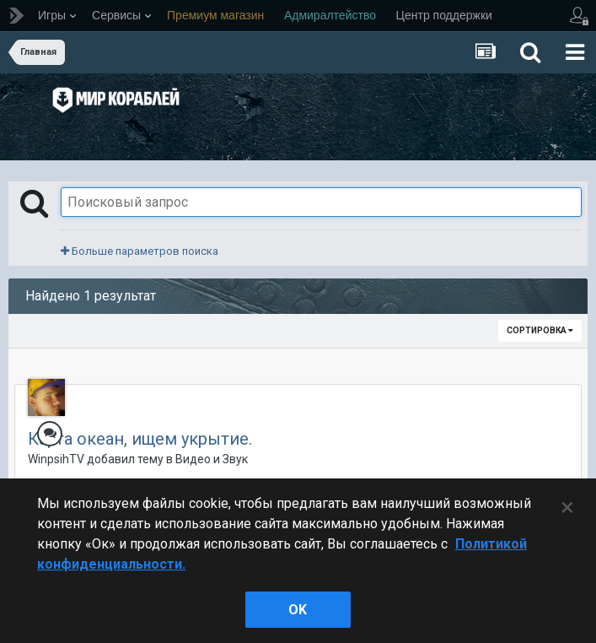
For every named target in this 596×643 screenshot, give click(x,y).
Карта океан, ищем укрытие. (140, 439)
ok (297, 610)
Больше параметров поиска (139, 251)
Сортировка (540, 330)
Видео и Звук (211, 459)
